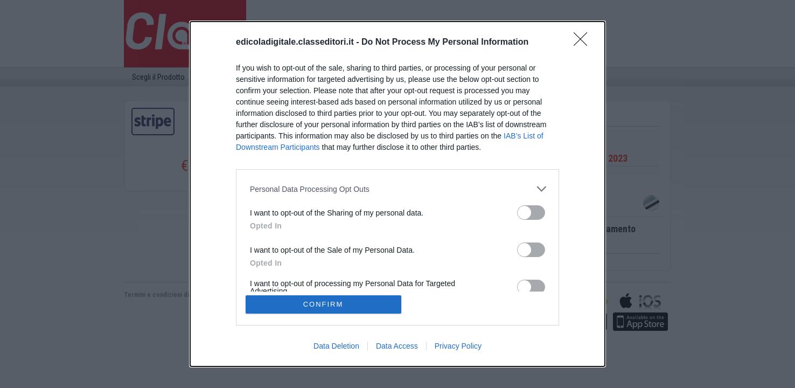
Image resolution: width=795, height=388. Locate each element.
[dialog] (397, 194)
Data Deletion (336, 346)
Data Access (397, 346)
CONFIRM (323, 304)
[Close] (584, 42)
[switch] (531, 212)
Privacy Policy (458, 346)
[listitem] (397, 189)
